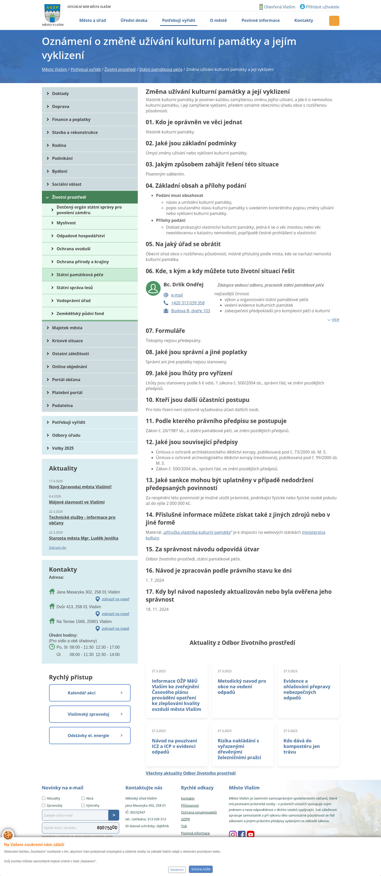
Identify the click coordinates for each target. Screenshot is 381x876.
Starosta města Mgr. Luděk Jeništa (83, 538)
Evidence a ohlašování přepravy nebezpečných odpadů (307, 689)
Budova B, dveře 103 (190, 311)
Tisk (184, 826)
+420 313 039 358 (188, 303)
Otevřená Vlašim (279, 7)
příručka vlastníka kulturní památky (197, 532)
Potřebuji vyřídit (68, 422)
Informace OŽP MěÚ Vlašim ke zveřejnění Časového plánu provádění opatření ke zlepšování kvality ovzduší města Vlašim (176, 695)
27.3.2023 (159, 671)
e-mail (177, 295)
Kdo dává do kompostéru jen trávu (302, 746)
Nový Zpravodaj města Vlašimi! (80, 487)
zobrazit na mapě (115, 599)
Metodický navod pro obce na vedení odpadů (242, 686)
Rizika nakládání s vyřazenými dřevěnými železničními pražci (239, 749)
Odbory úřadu (66, 435)
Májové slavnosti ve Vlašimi (77, 502)
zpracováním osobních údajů (93, 836)
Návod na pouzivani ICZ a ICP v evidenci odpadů (174, 746)
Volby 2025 (63, 448)
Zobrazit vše (57, 547)
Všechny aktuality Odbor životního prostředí (191, 773)
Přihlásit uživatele (322, 7)
